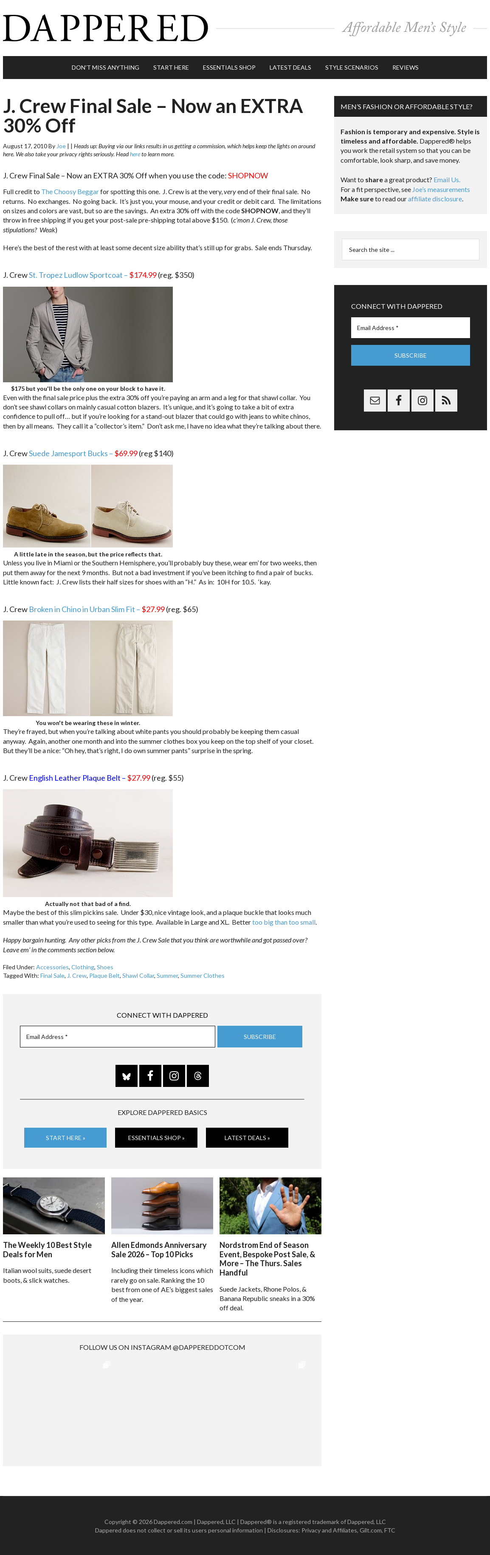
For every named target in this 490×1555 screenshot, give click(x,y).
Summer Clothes (202, 974)
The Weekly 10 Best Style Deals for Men (47, 1248)
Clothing (82, 966)
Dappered (245, 27)
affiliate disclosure (435, 198)
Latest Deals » (247, 1136)
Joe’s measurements (441, 188)
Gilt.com (371, 1529)
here (135, 153)
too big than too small (283, 921)
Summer (167, 974)
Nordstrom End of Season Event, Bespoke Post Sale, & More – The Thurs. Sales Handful (267, 1257)
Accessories (52, 966)
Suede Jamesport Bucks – (83, 452)
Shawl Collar (138, 974)
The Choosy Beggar (70, 191)
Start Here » (65, 1136)
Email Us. (447, 179)
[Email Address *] (117, 1036)
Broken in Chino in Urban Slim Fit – (97, 608)
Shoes (105, 966)
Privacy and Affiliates (329, 1529)
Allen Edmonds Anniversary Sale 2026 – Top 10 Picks (159, 1248)
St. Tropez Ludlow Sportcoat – (93, 274)
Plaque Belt (104, 974)
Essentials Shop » (156, 1136)
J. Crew (77, 974)
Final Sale (52, 974)
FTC (389, 1529)
